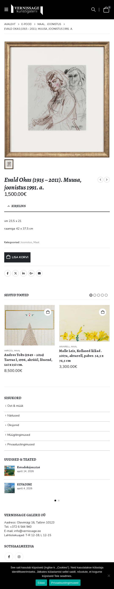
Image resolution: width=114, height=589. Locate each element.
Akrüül (8, 350)
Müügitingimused (18, 435)
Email (39, 273)
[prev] (100, 180)
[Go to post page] (9, 471)
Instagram (19, 557)
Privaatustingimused (21, 444)
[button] (7, 9)
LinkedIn (23, 273)
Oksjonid (13, 425)
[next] (107, 180)
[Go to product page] (29, 325)
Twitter (15, 273)
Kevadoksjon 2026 (28, 467)
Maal (36, 242)
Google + (31, 273)
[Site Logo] (27, 9)
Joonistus (26, 242)
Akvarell (64, 346)
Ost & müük (15, 406)
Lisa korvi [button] (47, 312)
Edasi (41, 582)
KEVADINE (24, 484)
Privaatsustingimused (65, 582)
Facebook (7, 273)
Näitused (13, 416)
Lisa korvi (20, 257)
